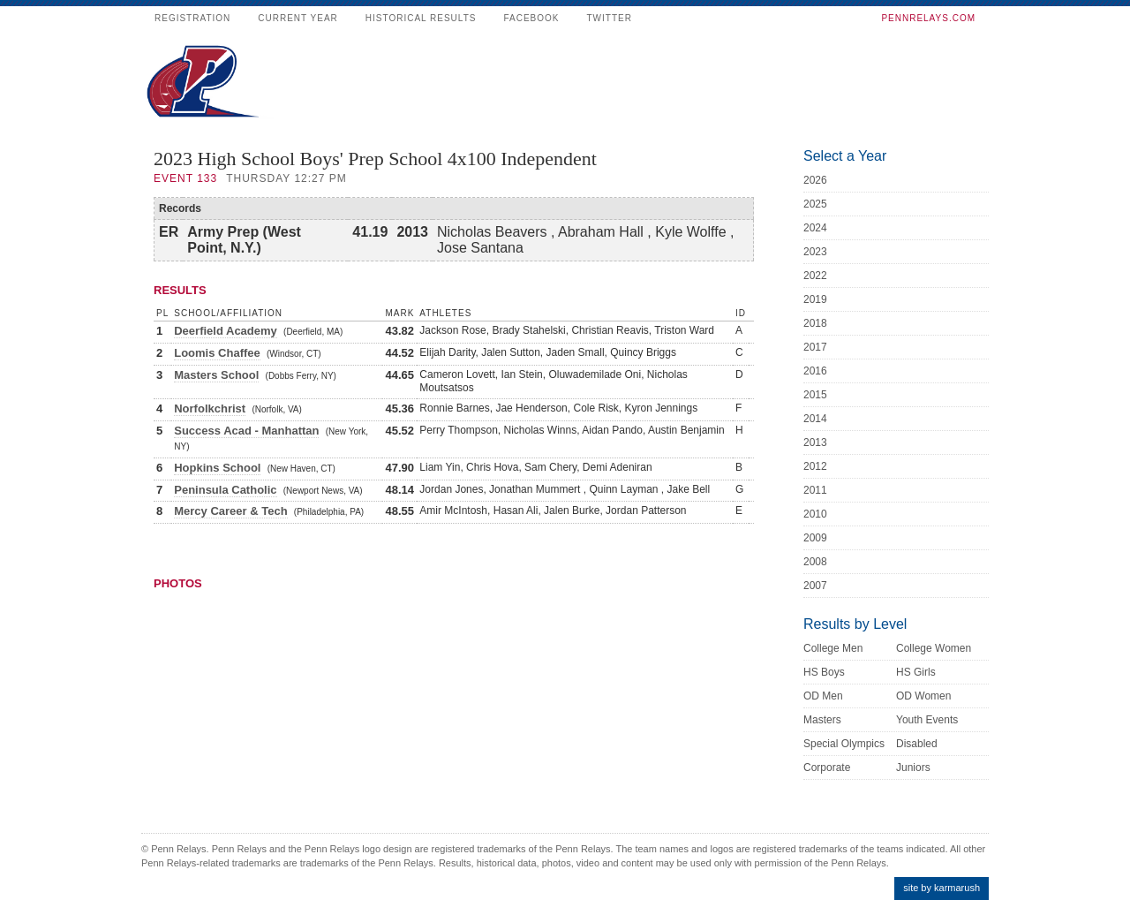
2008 (815, 562)
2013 (815, 442)
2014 (815, 418)
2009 (815, 538)
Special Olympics (844, 743)
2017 (815, 347)
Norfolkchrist (209, 408)
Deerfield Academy (225, 330)
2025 (815, 204)
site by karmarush (941, 887)
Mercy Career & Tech (230, 511)
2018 (815, 323)
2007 (815, 585)
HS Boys (824, 672)
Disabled (917, 743)
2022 (815, 275)
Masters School (216, 375)
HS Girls (916, 672)
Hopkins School (217, 467)
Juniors (913, 767)
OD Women (923, 696)
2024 (815, 228)
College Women (933, 648)
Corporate (826, 767)
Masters (822, 720)
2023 (815, 252)
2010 (815, 514)
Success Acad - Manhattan (246, 430)
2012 (815, 466)
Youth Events (927, 720)
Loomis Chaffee (217, 352)
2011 (815, 490)
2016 (815, 371)
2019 (815, 299)
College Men (833, 648)
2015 (815, 395)
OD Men (823, 696)
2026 (815, 180)
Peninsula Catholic (225, 489)
